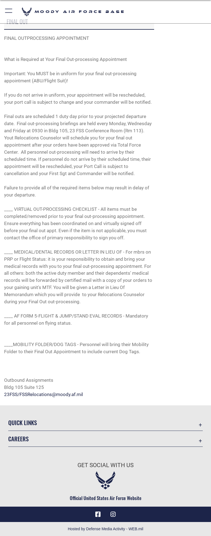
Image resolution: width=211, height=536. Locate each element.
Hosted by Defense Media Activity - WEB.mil (105, 529)
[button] (9, 11)
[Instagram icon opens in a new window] (113, 514)
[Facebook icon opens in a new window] (98, 514)
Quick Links (22, 422)
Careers (18, 438)
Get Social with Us (105, 465)
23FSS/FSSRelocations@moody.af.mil (43, 394)
